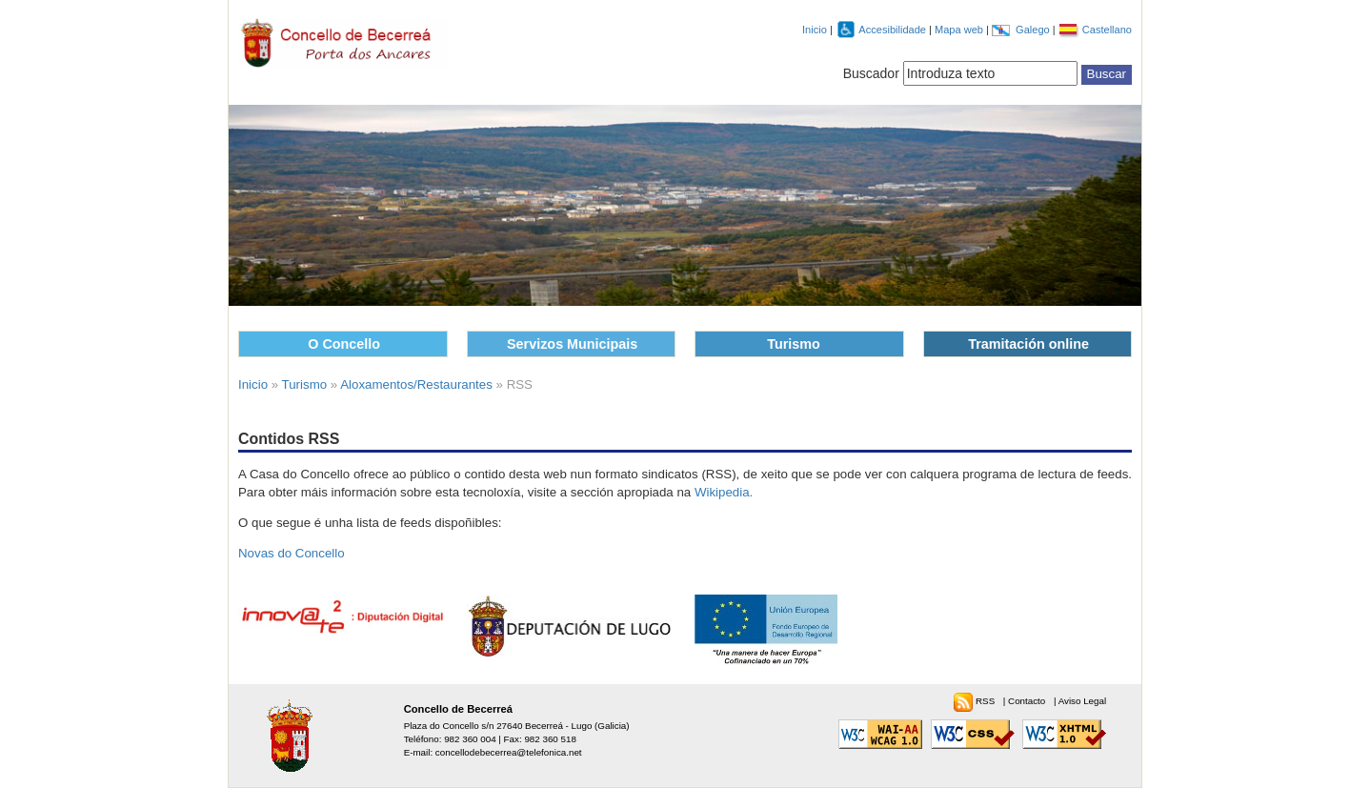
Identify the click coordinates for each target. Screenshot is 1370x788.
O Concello (344, 344)
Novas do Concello (291, 553)
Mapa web (960, 29)
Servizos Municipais (572, 344)
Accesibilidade (893, 29)
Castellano (1107, 29)
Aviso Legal (1082, 701)
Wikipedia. (724, 492)
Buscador (871, 73)
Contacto (1028, 701)
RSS (986, 701)
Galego (1034, 29)
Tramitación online (1028, 344)
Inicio (814, 29)
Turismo (793, 344)
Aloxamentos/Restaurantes (416, 384)
